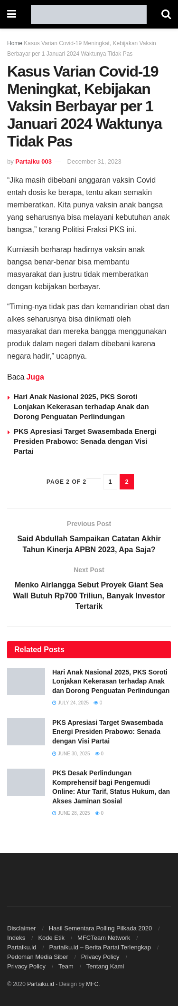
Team (66, 966)
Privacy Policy (100, 956)
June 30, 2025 (71, 753)
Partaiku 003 (33, 161)
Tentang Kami (105, 966)
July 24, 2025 (70, 702)
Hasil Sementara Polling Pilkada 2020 (100, 928)
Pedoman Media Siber (37, 956)
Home (14, 43)
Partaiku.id (21, 947)
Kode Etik (51, 937)
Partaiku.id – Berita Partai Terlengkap (99, 947)
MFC (92, 984)
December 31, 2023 (94, 161)
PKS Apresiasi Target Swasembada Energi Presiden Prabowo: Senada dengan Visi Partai (85, 441)
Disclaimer (21, 928)
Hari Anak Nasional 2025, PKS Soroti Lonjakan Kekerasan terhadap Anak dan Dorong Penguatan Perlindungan (81, 406)
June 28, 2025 (71, 813)
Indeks (16, 937)
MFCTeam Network (103, 937)
